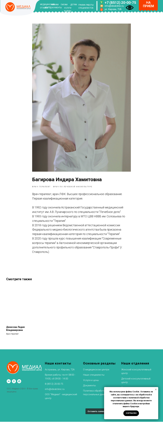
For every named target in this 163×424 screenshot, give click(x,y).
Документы (89, 387)
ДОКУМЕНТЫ (56, 8)
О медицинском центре (96, 371)
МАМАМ (55, 5)
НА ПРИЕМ (148, 4)
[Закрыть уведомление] (155, 389)
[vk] (9, 383)
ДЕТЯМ (73, 5)
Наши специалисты (93, 377)
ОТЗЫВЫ (44, 8)
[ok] (14, 383)
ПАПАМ (64, 5)
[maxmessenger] (19, 383)
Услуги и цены (91, 382)
